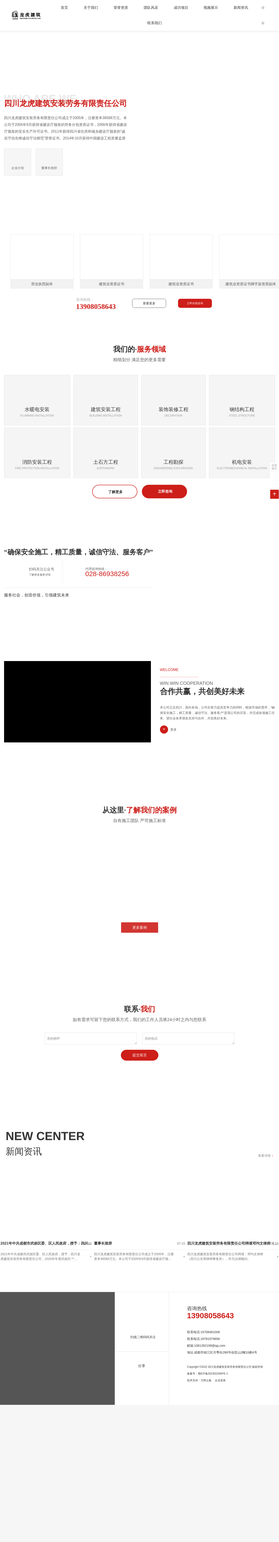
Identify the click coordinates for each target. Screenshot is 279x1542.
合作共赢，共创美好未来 (202, 827)
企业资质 (220, 1520)
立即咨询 (164, 627)
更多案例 (139, 1082)
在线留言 (274, 467)
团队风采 (151, 7)
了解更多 (115, 628)
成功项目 (181, 7)
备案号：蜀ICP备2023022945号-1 (207, 1513)
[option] (139, 99)
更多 (173, 865)
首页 (64, 7)
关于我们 (91, 7)
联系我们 (154, 23)
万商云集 (206, 1520)
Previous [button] (5, 98)
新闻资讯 (241, 7)
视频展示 (211, 7)
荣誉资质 (121, 7)
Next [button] (273, 98)
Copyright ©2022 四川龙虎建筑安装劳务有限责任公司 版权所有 (225, 1507)
